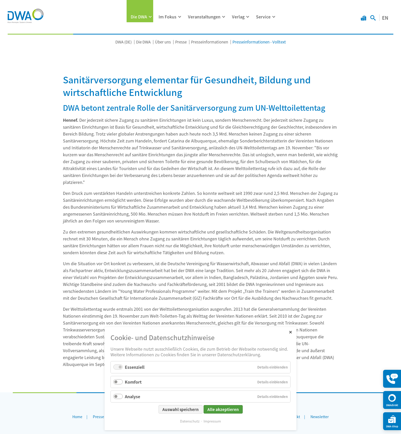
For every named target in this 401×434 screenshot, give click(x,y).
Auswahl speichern (180, 409)
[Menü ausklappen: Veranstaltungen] (224, 17)
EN (385, 17)
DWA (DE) (123, 41)
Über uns (163, 41)
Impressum (212, 421)
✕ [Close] (290, 332)
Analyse (132, 396)
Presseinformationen (209, 41)
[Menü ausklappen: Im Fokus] (180, 17)
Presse (181, 41)
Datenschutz (189, 421)
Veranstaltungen (204, 17)
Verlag (238, 17)
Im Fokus (167, 17)
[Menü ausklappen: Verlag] (248, 17)
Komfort (133, 382)
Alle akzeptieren (223, 409)
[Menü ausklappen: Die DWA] (150, 17)
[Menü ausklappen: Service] (274, 17)
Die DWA (139, 17)
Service (263, 17)
